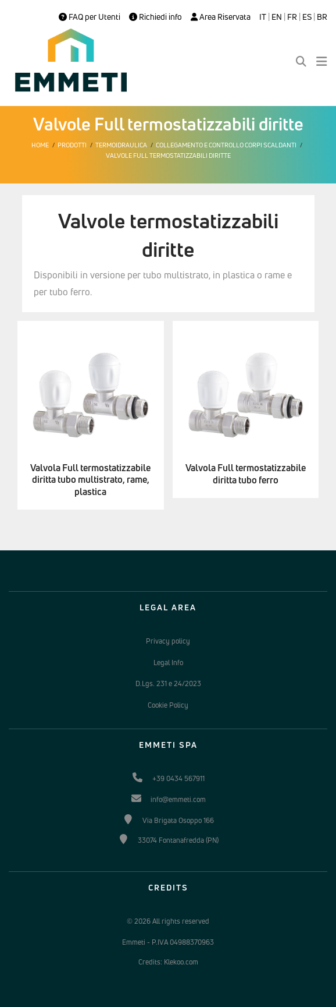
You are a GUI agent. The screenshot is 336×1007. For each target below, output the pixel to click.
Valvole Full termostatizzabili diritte (168, 155)
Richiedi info (155, 17)
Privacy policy (168, 641)
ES (307, 17)
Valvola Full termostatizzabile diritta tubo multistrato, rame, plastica (90, 480)
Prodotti (72, 145)
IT (262, 17)
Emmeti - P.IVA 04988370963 (168, 942)
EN (276, 17)
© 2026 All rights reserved (168, 921)
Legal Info (168, 662)
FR (292, 17)
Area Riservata (221, 17)
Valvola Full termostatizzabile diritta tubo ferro (245, 474)
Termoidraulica (121, 145)
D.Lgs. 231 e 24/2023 (168, 683)
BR (322, 17)
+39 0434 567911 (178, 778)
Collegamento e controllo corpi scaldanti (226, 145)
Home (40, 145)
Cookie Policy (168, 705)
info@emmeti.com (178, 799)
